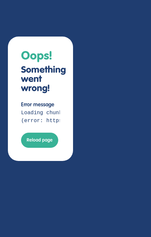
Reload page (40, 140)
